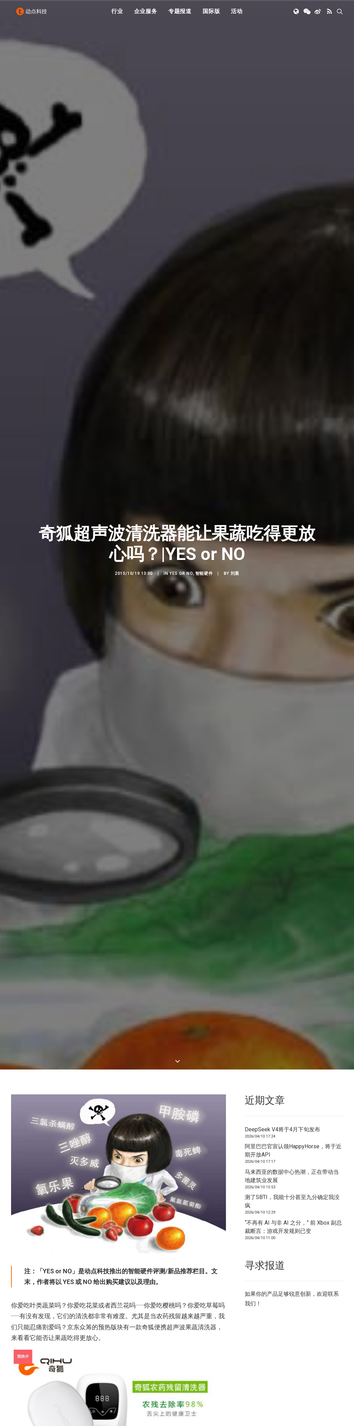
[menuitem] (117, 15)
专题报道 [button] (180, 14)
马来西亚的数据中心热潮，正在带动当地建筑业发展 (292, 988)
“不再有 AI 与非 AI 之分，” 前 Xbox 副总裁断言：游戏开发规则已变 (293, 1039)
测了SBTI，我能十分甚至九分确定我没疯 (292, 1013)
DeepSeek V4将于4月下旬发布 (282, 942)
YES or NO (181, 479)
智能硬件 (204, 479)
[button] (296, 15)
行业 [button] (117, 14)
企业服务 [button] (145, 14)
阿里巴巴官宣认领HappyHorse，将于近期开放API (293, 963)
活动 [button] (237, 14)
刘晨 (235, 479)
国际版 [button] (211, 14)
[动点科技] (33, 14)
